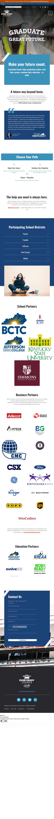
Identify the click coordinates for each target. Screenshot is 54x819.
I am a (10, 698)
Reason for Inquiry (13, 701)
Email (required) (12, 687)
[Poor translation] (5, 796)
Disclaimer (21, 784)
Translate (32, 7)
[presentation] (17, 708)
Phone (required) (12, 682)
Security (13, 784)
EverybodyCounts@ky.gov (32, 591)
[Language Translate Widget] (13, 7)
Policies (6, 784)
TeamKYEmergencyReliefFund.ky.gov (40, 1)
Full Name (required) (13, 677)
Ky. (3, 4)
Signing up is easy (13, 232)
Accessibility (30, 784)
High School (11, 693)
